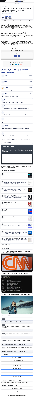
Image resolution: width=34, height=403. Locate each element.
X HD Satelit (17, 371)
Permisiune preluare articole (17, 388)
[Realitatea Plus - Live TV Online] (30, 204)
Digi (2, 382)
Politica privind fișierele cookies (17, 391)
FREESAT (5, 382)
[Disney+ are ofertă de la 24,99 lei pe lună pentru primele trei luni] (30, 175)
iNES (26, 382)
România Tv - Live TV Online (9, 216)
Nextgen (12, 382)
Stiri (5, 6)
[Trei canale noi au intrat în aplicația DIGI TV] (30, 190)
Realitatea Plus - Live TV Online (10, 202)
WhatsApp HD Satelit (17, 363)
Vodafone (23, 382)
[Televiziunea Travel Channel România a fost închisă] (30, 183)
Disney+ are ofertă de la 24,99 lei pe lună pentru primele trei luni (15, 174)
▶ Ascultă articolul (10, 13)
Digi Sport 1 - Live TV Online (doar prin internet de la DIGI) (15, 238)
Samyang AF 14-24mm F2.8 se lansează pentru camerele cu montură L (16, 294)
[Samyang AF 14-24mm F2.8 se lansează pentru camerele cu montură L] (17, 305)
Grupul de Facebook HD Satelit (17, 360)
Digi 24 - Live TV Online (8, 223)
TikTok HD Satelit (17, 368)
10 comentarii (4, 13)
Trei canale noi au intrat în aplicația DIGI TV (12, 188)
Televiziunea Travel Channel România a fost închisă (14, 181)
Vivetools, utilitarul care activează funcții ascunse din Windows (15, 273)
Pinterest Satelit (17, 373)
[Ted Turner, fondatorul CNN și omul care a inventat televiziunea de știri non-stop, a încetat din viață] (17, 263)
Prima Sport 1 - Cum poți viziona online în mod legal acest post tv (15, 210)
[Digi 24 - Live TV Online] (30, 226)
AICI (14, 48)
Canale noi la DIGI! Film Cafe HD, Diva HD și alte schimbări (15, 231)
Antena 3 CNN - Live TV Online (10, 195)
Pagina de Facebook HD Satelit (17, 357)
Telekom (19, 382)
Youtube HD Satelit (17, 365)
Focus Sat (8, 382)
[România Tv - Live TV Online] (30, 218)
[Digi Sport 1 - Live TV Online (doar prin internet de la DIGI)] (30, 240)
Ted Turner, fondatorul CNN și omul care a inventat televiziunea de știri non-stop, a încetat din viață (17, 252)
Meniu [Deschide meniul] (2, 1)
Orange (16, 382)
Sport (3, 6)
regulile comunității (15, 149)
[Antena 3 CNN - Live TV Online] (30, 197)
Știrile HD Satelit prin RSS (17, 376)
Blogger (24, 395)
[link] (17, 176)
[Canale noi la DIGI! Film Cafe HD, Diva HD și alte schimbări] (30, 233)
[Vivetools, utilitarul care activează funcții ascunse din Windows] (17, 284)
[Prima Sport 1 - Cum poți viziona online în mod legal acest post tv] (30, 211)
